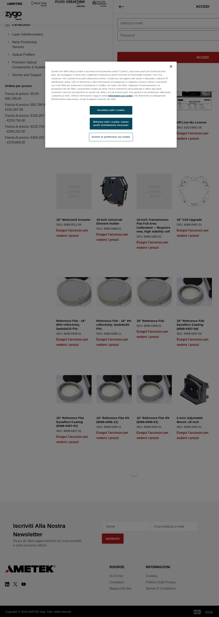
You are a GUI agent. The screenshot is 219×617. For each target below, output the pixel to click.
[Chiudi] (171, 66)
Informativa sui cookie (120, 95)
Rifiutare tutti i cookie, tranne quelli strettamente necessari (111, 123)
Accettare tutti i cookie (111, 110)
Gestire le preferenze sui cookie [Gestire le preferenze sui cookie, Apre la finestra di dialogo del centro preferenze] (111, 137)
